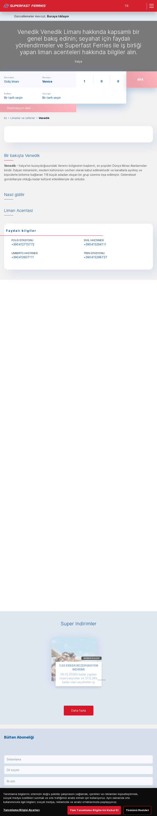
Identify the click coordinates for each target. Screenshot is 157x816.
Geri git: (46, 93)
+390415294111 (95, 244)
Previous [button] (6, 442)
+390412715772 (22, 244)
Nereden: (9, 77)
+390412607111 (22, 257)
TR (126, 6)
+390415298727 (95, 257)
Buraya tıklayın (58, 16)
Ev (5, 118)
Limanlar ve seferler (22, 118)
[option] (78, 46)
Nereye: (46, 77)
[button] (78, 759)
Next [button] (150, 442)
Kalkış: (7, 93)
